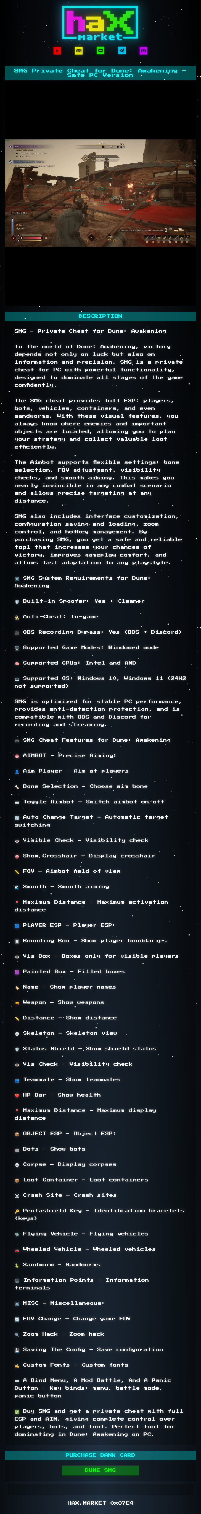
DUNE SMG (100, 1470)
